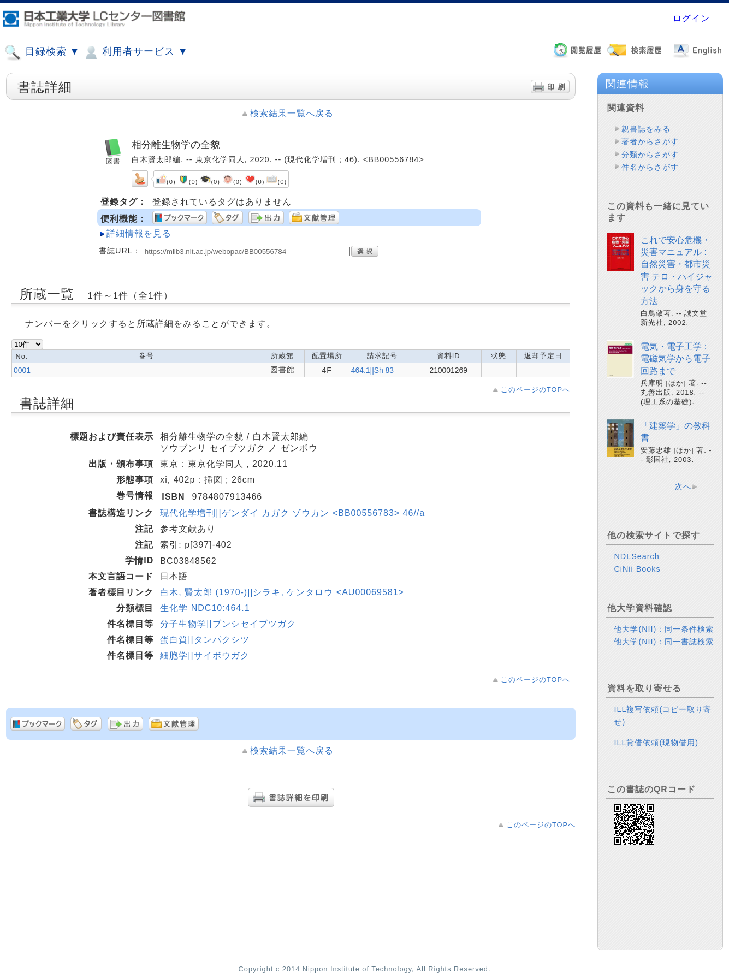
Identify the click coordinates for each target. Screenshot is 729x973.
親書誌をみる (646, 128)
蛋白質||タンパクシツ (204, 639)
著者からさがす (650, 141)
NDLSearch (636, 556)
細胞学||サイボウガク (204, 655)
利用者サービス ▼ (135, 52)
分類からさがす (650, 154)
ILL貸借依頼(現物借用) (656, 742)
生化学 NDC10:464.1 (205, 608)
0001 (22, 370)
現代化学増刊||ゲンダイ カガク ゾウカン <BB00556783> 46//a (292, 513)
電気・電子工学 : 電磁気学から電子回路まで (675, 359)
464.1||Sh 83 (372, 370)
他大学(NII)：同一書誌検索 (664, 641)
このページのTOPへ (535, 389)
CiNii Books (637, 569)
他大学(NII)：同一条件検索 (664, 629)
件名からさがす (650, 167)
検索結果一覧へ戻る (292, 113)
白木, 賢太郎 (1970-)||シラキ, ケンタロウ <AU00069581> (282, 592)
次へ (683, 486)
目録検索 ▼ (42, 52)
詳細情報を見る (138, 233)
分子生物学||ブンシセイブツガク (227, 623)
